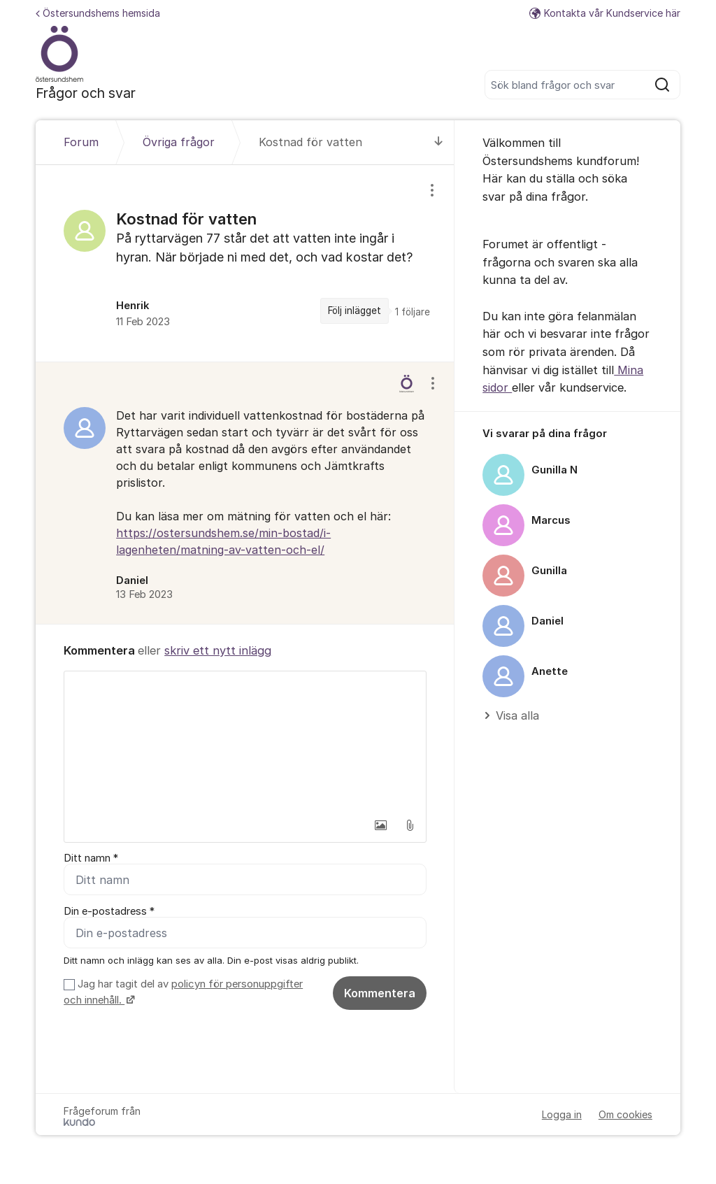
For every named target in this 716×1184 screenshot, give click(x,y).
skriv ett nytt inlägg (217, 650)
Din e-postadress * (109, 911)
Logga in (562, 1114)
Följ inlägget (354, 310)
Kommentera (379, 993)
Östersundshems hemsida (98, 13)
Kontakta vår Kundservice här (604, 13)
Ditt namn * (91, 858)
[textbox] (245, 741)
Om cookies (625, 1114)
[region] (245, 263)
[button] (380, 825)
